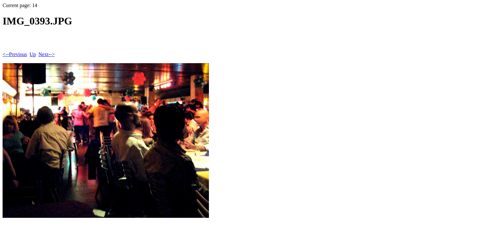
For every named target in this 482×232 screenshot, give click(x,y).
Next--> (46, 54)
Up (33, 54)
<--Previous (15, 54)
